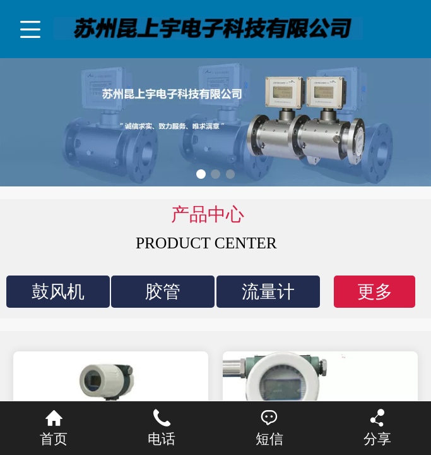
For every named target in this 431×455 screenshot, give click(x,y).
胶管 (162, 291)
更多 (375, 291)
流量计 (268, 291)
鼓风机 (58, 291)
